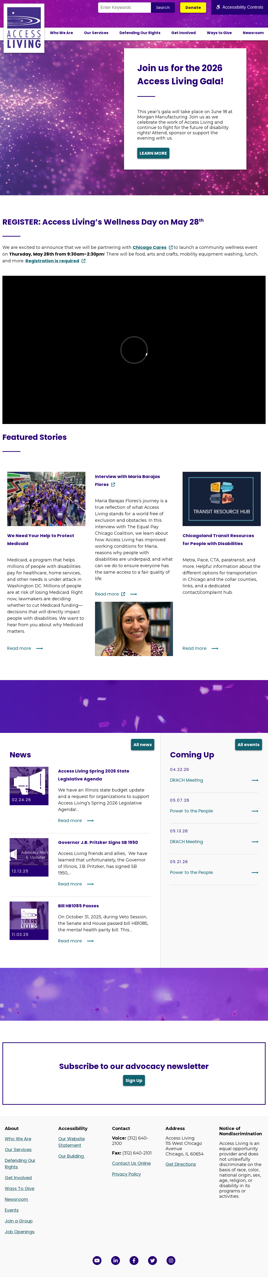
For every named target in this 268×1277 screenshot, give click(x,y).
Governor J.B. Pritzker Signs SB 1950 (98, 842)
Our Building (71, 1156)
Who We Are (61, 32)
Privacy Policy (126, 1174)
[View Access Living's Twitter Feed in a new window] (152, 1260)
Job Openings (20, 1232)
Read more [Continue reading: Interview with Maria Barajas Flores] (107, 594)
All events (249, 745)
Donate (193, 7)
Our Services (96, 32)
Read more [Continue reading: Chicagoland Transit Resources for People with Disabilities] (194, 648)
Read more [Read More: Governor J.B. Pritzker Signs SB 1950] (70, 884)
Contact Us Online (131, 1163)
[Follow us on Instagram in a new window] (171, 1260)
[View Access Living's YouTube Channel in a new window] (97, 1260)
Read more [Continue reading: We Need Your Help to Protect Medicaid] (19, 648)
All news (142, 745)
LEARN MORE (153, 153)
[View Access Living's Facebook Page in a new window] (134, 1260)
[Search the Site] (124, 7)
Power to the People (191, 811)
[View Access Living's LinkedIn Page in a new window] (115, 1260)
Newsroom (253, 32)
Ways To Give (19, 1188)
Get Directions (181, 1164)
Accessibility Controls (239, 7)
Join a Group (19, 1221)
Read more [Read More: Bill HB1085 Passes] (70, 941)
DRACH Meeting (186, 780)
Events (12, 1210)
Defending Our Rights (140, 32)
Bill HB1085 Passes (78, 906)
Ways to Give (219, 32)
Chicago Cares (150, 247)
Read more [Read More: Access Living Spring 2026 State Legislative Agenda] (70, 820)
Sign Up (134, 1080)
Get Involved (183, 32)
